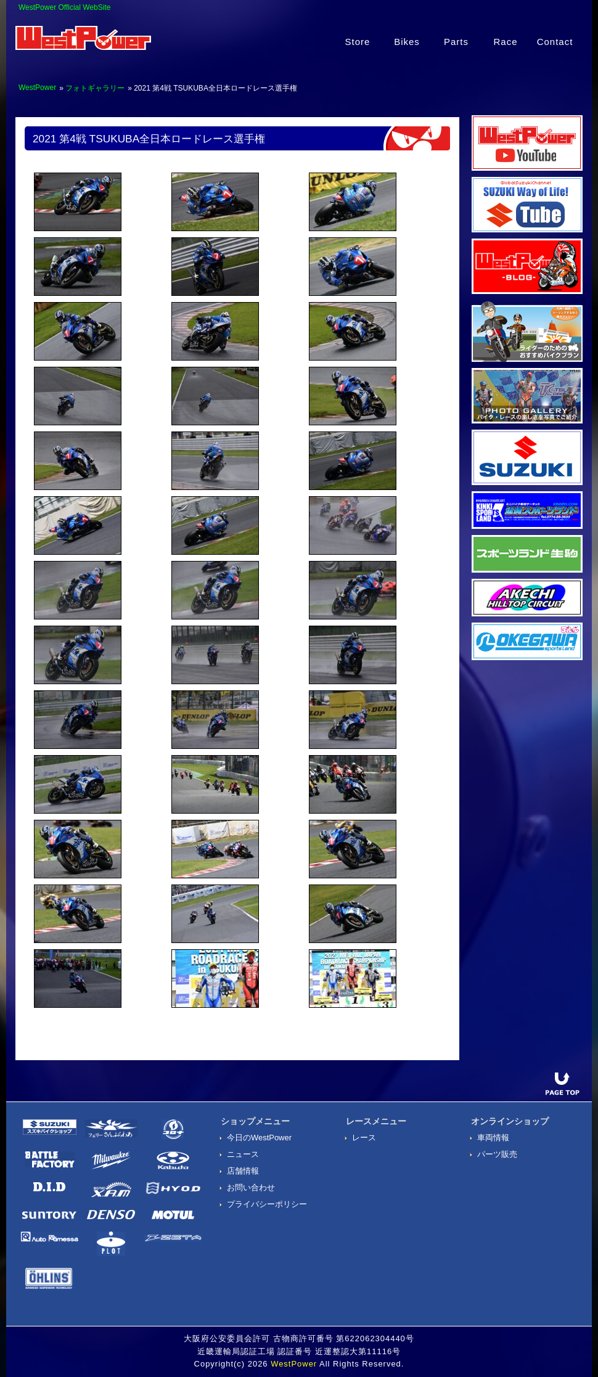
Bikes (407, 41)
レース (364, 1137)
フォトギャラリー (95, 88)
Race (505, 41)
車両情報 (493, 1137)
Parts (456, 41)
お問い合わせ (251, 1187)
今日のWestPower (259, 1137)
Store (358, 41)
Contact (555, 41)
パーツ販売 (497, 1154)
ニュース (243, 1154)
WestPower (37, 87)
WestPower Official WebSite (64, 7)
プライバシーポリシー (267, 1204)
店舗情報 (243, 1170)
